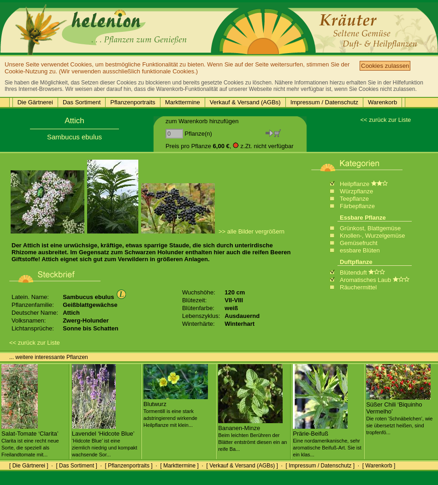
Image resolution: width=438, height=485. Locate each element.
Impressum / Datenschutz (324, 102)
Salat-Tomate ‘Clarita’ (30, 440)
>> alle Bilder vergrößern (251, 231)
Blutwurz (175, 411)
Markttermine (182, 102)
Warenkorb (382, 102)
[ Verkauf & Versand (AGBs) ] (242, 465)
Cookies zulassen (385, 65)
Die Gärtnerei (35, 102)
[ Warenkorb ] (379, 465)
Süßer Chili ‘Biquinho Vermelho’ (399, 414)
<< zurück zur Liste (385, 119)
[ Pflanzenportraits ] (128, 465)
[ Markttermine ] (179, 465)
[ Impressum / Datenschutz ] (320, 465)
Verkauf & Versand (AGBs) (245, 102)
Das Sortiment (82, 102)
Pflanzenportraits (132, 102)
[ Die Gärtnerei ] (28, 465)
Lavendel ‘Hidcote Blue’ (104, 440)
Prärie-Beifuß (327, 440)
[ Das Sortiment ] (76, 465)
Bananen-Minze (252, 435)
